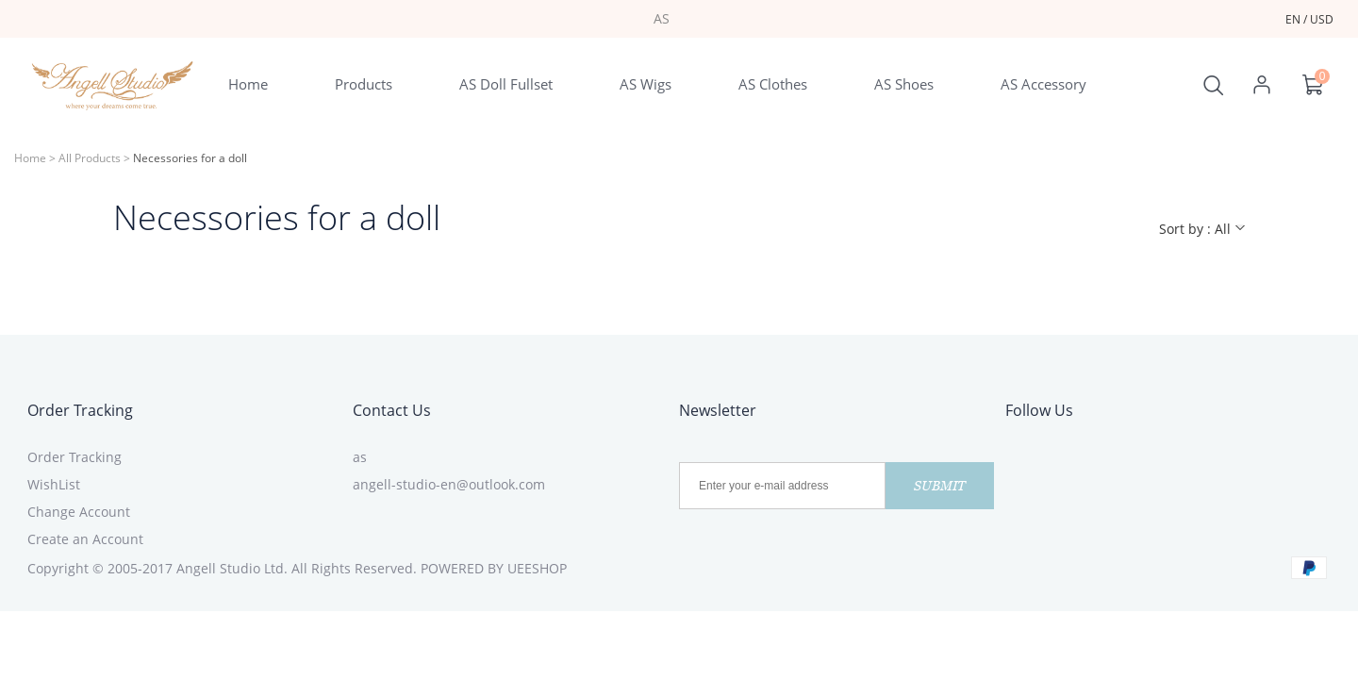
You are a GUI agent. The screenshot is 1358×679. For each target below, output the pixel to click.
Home (30, 158)
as (360, 457)
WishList (53, 484)
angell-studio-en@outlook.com (449, 484)
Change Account (78, 512)
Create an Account (85, 539)
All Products (89, 158)
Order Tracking (80, 410)
